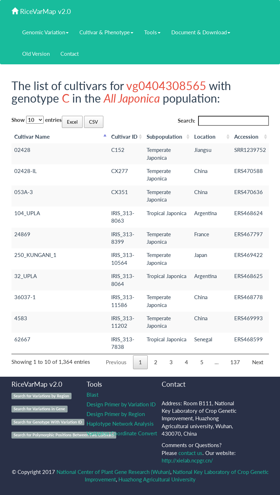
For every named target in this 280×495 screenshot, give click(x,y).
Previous (116, 362)
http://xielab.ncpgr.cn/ (187, 460)
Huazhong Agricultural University (157, 479)
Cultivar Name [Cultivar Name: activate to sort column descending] (32, 136)
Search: (223, 120)
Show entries (36, 120)
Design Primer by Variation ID (121, 404)
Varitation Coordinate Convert (122, 433)
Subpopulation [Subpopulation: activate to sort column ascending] (164, 136)
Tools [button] (152, 32)
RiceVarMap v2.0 (41, 11)
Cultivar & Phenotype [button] (106, 32)
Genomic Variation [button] (45, 32)
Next (257, 362)
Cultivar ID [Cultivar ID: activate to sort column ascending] (124, 136)
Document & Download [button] (200, 32)
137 (235, 362)
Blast (92, 394)
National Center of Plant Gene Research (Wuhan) (113, 472)
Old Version (36, 53)
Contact (69, 53)
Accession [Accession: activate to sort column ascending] (246, 136)
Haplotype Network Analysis (120, 423)
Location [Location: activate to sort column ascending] (204, 136)
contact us (190, 453)
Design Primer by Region (116, 414)
